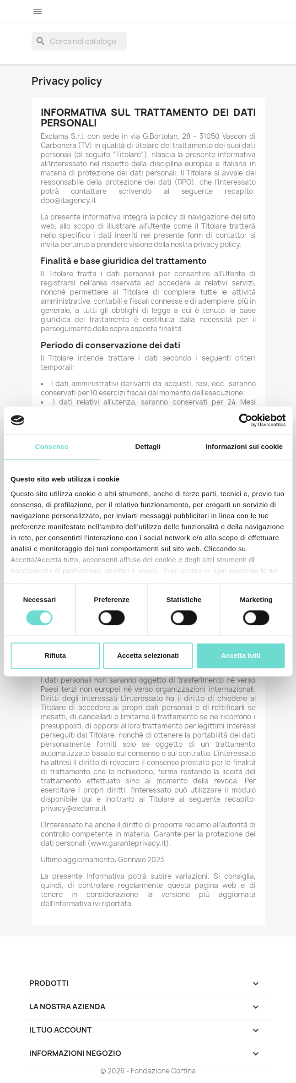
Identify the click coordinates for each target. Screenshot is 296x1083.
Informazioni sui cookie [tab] (244, 446)
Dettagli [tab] (148, 446)
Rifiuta (55, 656)
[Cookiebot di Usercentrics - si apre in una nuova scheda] (245, 420)
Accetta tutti (241, 656)
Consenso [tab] (52, 446)
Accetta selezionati (148, 656)
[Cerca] (79, 41)
